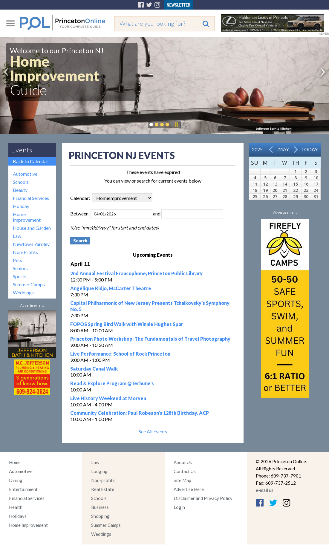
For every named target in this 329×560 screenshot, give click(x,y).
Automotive (25, 174)
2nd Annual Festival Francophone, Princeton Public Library (136, 273)
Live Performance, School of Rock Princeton (120, 353)
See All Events (153, 431)
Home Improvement (27, 217)
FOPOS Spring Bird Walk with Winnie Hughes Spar (126, 324)
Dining (15, 480)
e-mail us (264, 490)
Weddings (23, 292)
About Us (183, 462)
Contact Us (185, 471)
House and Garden (32, 228)
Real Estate (102, 489)
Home (15, 462)
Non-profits (103, 480)
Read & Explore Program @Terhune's (112, 383)
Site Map (182, 480)
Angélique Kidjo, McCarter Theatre (110, 288)
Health (15, 507)
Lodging (99, 471)
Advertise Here (189, 489)
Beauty (20, 190)
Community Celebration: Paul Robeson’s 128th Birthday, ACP (139, 413)
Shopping (100, 516)
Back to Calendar (30, 161)
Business (100, 507)
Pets (17, 260)
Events (21, 150)
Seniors (20, 268)
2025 (257, 149)
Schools (21, 182)
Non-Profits (25, 252)
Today (309, 149)
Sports (19, 276)
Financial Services (31, 198)
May (283, 149)
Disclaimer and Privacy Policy (203, 498)
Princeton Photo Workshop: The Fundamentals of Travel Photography (150, 339)
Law (17, 236)
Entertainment (23, 489)
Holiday (21, 206)
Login (179, 507)
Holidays (18, 516)
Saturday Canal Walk (94, 368)
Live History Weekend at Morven (108, 398)
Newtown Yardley (31, 244)
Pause (176, 124)
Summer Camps (29, 284)
